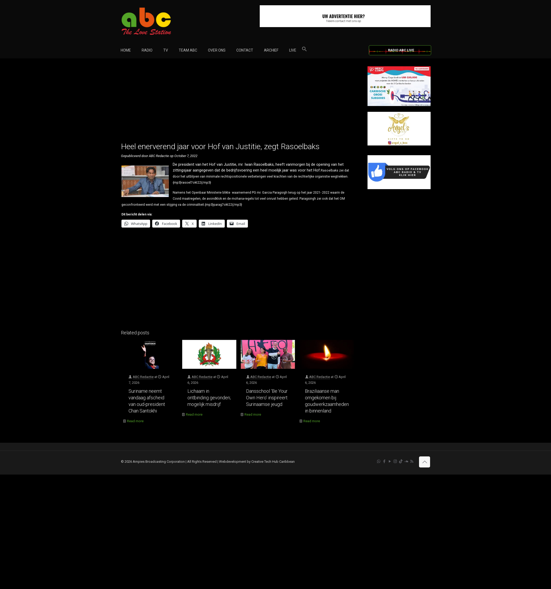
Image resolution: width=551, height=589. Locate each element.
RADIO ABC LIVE (401, 50)
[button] (304, 50)
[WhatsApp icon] (379, 461)
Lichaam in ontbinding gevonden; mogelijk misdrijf (209, 397)
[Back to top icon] (424, 461)
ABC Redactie (143, 377)
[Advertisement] (238, 103)
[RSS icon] (412, 461)
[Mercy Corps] (399, 105)
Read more (135, 421)
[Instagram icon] (395, 461)
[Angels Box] (399, 144)
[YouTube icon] (390, 461)
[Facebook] (399, 188)
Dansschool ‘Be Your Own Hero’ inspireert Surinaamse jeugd (267, 397)
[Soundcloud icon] (406, 461)
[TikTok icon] (401, 461)
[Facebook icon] (384, 461)
